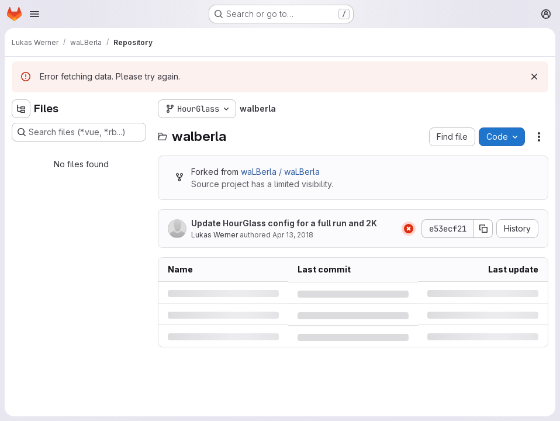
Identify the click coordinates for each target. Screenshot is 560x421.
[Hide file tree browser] (21, 108)
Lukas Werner (214, 234)
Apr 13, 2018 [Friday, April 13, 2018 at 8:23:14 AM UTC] (292, 234)
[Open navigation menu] (34, 14)
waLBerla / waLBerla (280, 172)
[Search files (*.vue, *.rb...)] (79, 132)
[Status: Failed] (409, 229)
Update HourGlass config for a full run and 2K (284, 223)
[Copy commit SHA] (483, 228)
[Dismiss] (534, 77)
